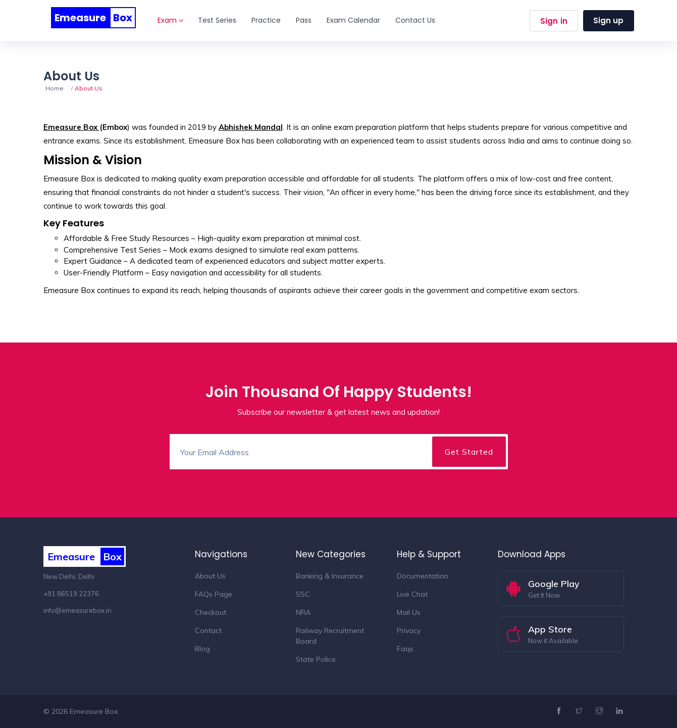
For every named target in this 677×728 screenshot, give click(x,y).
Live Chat (412, 594)
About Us (210, 575)
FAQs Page (213, 594)
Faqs (405, 648)
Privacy (409, 630)
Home (54, 88)
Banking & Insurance (329, 575)
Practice (266, 20)
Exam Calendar (353, 20)
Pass (303, 20)
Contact (208, 630)
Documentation (422, 575)
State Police (316, 659)
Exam (170, 20)
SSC (303, 594)
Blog (202, 648)
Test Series (217, 20)
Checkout (210, 612)
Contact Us (415, 20)
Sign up (608, 20)
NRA (303, 612)
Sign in (553, 21)
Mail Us (409, 612)
